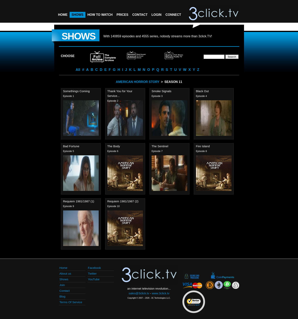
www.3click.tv (160, 293)
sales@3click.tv (139, 293)
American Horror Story (137, 82)
